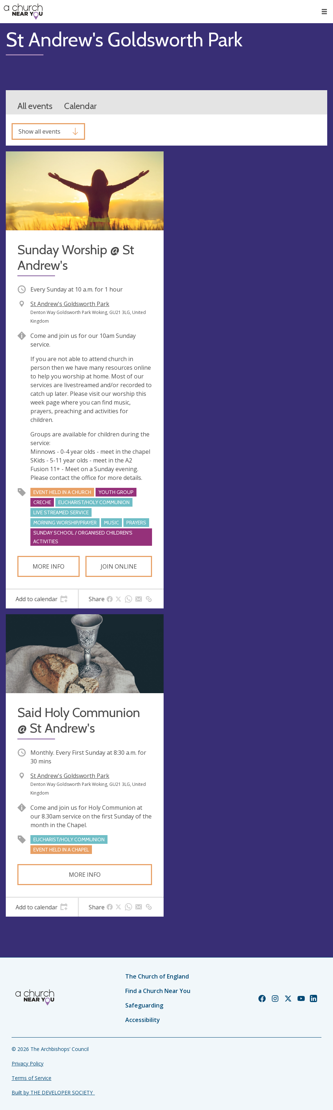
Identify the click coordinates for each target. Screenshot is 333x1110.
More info (48, 566)
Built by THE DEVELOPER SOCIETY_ (53, 1092)
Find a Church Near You (157, 991)
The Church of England (157, 976)
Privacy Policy (27, 1063)
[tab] (42, 599)
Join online (119, 566)
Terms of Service (31, 1078)
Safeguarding (144, 1005)
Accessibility (142, 1020)
